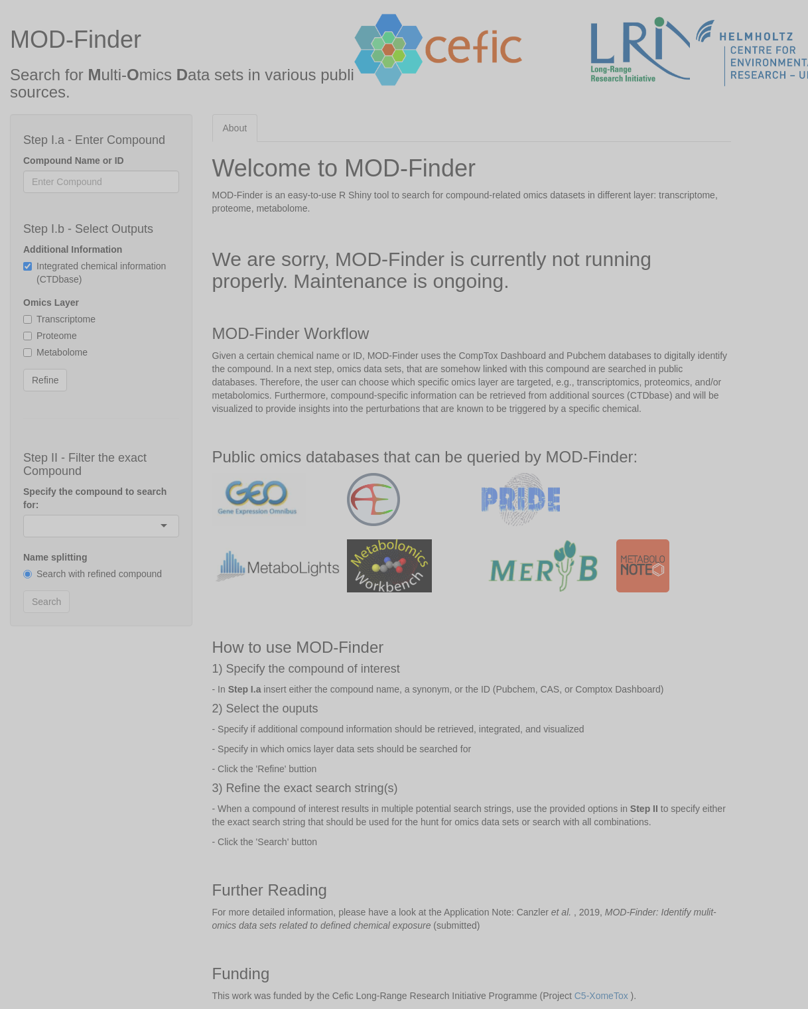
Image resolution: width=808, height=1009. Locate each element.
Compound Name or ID (73, 160)
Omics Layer (51, 302)
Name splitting (55, 557)
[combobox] (33, 526)
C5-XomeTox (601, 995)
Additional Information (72, 249)
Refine (45, 380)
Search (46, 601)
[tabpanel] (471, 578)
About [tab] (235, 128)
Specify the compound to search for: (95, 498)
